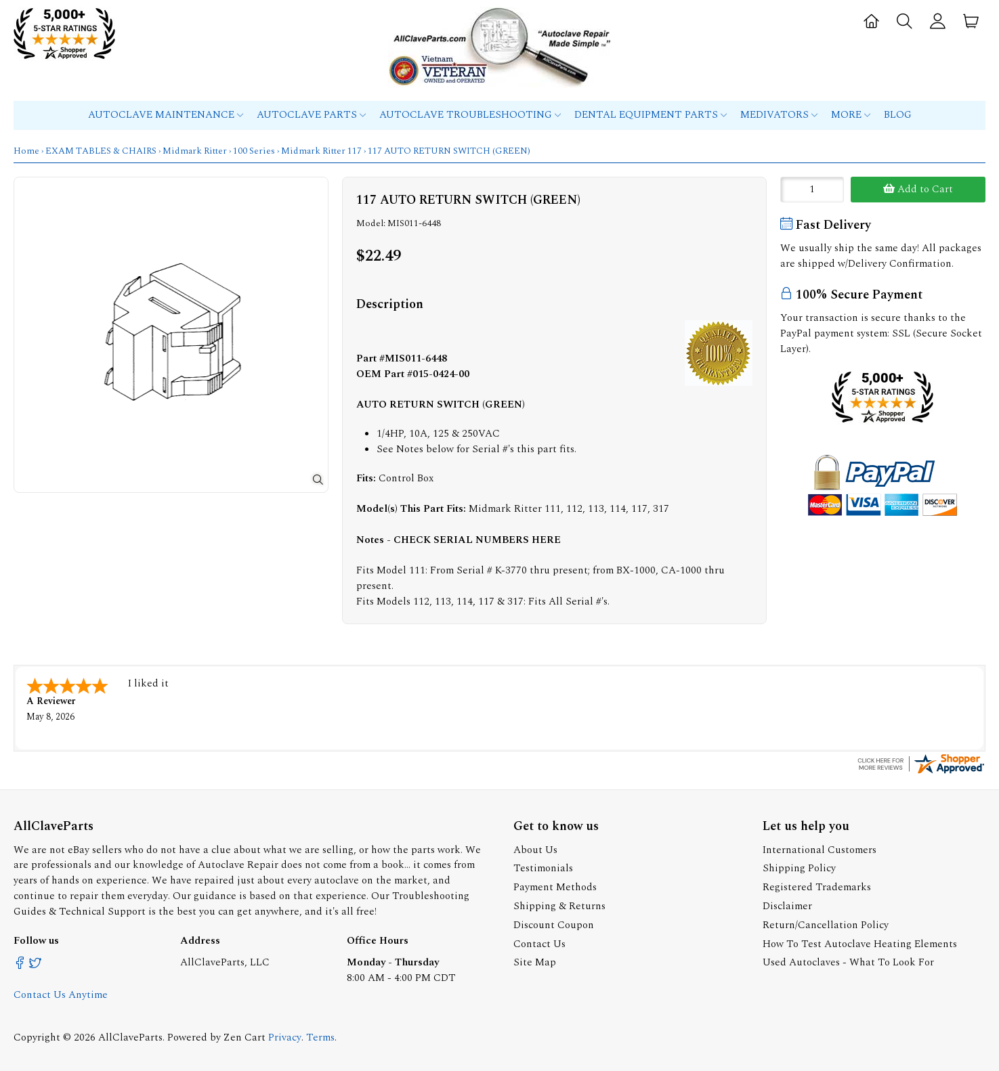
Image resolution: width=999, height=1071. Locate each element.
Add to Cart (918, 189)
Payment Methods (555, 886)
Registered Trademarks (817, 886)
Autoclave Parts (311, 115)
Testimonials (543, 867)
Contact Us (539, 942)
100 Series (254, 151)
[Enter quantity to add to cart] (812, 189)
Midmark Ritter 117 (321, 151)
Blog (898, 115)
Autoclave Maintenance (165, 115)
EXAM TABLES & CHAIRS (100, 151)
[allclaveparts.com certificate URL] (921, 771)
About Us (535, 848)
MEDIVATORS (778, 115)
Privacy (284, 1036)
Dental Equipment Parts (650, 115)
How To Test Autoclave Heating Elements (860, 942)
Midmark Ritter (195, 151)
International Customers (819, 848)
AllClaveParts (130, 1036)
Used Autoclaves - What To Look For (848, 961)
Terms (320, 1036)
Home (26, 151)
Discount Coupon (553, 924)
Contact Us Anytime (61, 993)
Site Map (534, 961)
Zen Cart (244, 1036)
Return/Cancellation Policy (826, 924)
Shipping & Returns (559, 905)
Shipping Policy (799, 867)
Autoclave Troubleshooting (470, 115)
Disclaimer (787, 905)
